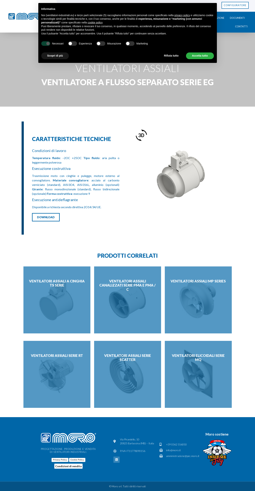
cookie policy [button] (95, 22)
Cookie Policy (77, 460)
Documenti (237, 17)
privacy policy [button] (182, 15)
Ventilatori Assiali (127, 68)
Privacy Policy (60, 460)
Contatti (241, 26)
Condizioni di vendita (68, 466)
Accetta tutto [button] (200, 55)
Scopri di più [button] (55, 55)
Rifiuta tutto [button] (171, 55)
